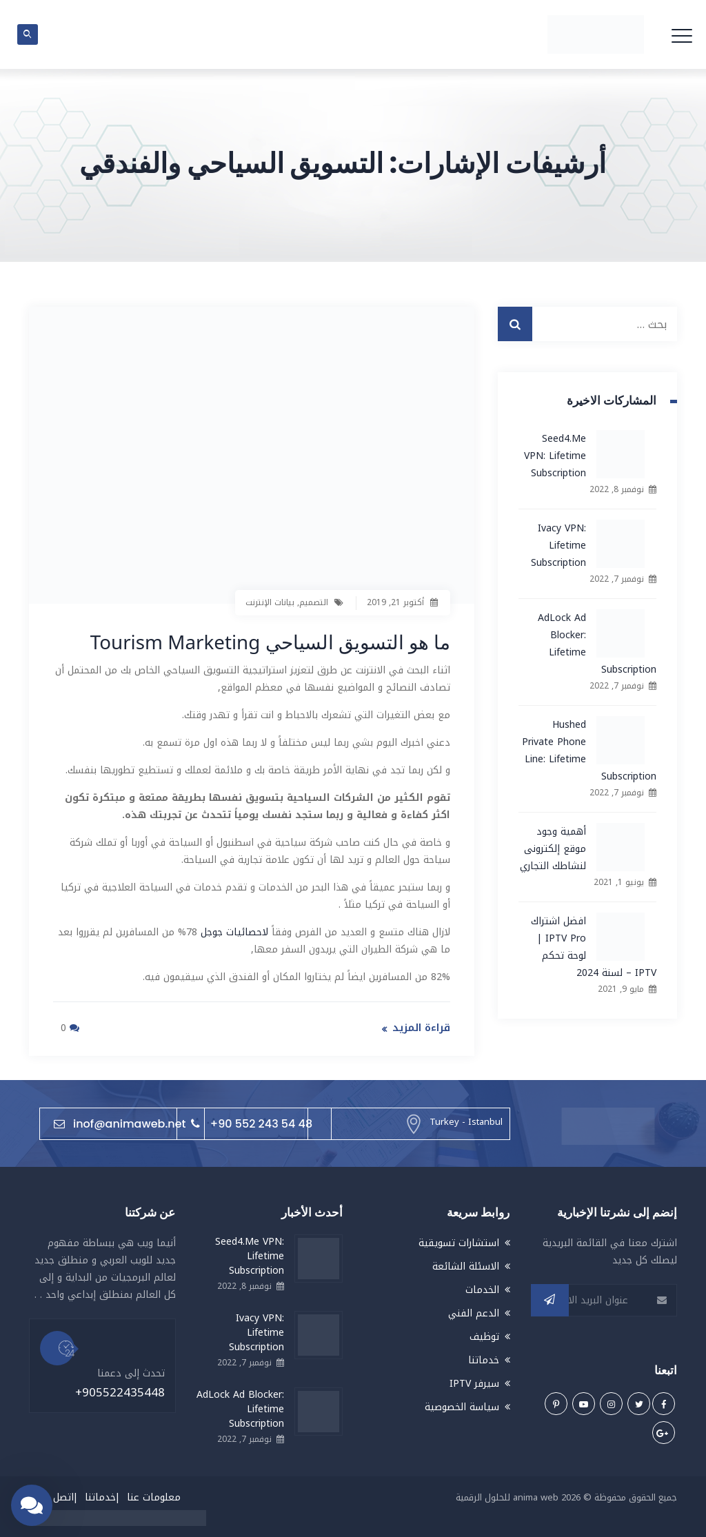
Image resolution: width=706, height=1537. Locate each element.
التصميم (313, 602)
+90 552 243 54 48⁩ (251, 1123)
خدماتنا (483, 1360)
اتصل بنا (57, 1497)
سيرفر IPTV (474, 1383)
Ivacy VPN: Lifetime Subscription (558, 545)
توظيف (484, 1336)
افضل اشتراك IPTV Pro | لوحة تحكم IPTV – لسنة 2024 (593, 947)
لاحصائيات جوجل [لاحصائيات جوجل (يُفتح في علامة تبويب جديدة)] (234, 931)
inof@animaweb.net (119, 1123)
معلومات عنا (154, 1497)
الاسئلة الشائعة (465, 1266)
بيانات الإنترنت (269, 602)
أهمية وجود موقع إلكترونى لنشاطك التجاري (553, 849)
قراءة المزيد (421, 1027)
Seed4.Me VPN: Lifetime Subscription (555, 456)
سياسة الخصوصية (462, 1407)
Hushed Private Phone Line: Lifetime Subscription (589, 750)
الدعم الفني (473, 1313)
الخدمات (482, 1290)
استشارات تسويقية (458, 1243)
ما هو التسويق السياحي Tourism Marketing (269, 642)
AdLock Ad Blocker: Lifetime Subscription (597, 643)
